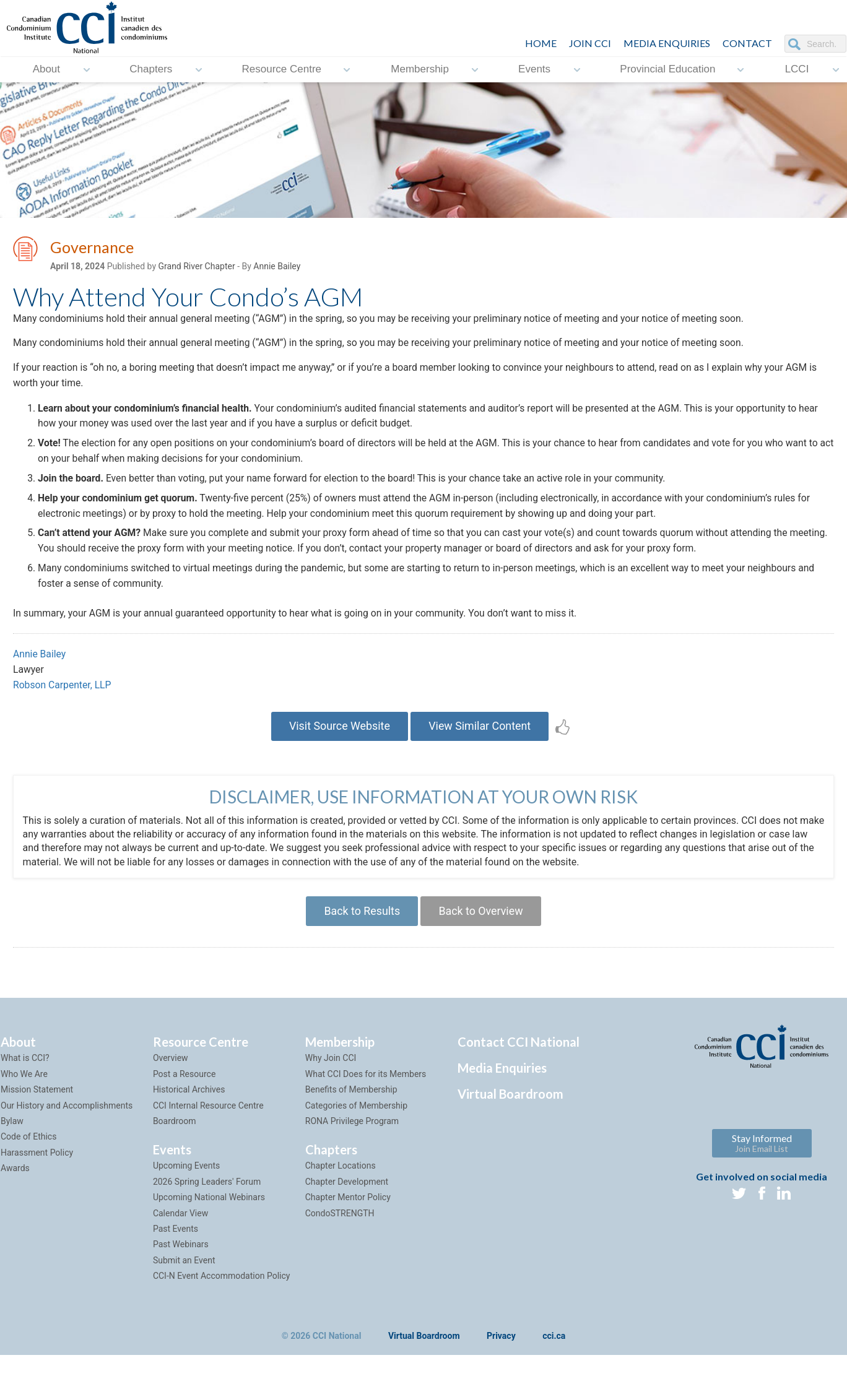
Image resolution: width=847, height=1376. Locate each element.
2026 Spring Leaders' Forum (207, 1193)
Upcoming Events (186, 1177)
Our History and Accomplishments (66, 1117)
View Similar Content (480, 736)
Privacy (501, 1347)
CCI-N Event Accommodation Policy (221, 1287)
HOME (541, 43)
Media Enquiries (666, 43)
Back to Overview (481, 921)
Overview (170, 1070)
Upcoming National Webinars (209, 1209)
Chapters (150, 70)
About (46, 70)
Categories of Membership (356, 1117)
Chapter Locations (340, 1177)
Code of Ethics (28, 1148)
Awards (15, 1180)
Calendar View (180, 1224)
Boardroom (174, 1133)
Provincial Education (667, 70)
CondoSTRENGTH (340, 1224)
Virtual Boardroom (510, 1105)
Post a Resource (184, 1086)
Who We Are (24, 1086)
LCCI (797, 70)
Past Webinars (181, 1256)
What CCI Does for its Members (366, 1086)
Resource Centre (282, 70)
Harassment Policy (37, 1164)
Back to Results (361, 921)
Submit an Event (184, 1272)
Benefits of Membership (351, 1101)
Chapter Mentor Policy (348, 1209)
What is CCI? (25, 1070)
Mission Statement (37, 1101)
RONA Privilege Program (352, 1133)
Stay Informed (762, 1154)
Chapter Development (346, 1193)
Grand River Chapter (197, 267)
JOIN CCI (590, 43)
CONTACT (747, 43)
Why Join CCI (331, 1070)
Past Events (175, 1240)
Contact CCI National (519, 1053)
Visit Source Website (338, 736)
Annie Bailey (276, 267)
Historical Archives (189, 1101)
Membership (420, 70)
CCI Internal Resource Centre (208, 1117)
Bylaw (12, 1133)
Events (534, 70)
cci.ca (553, 1347)
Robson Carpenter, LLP (63, 695)
